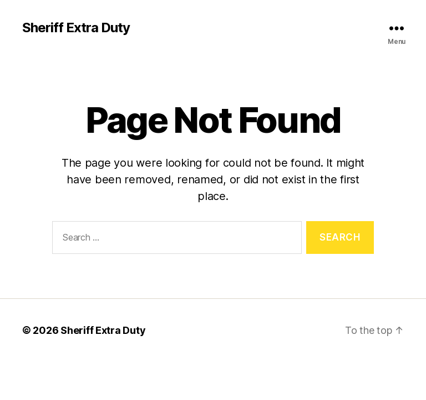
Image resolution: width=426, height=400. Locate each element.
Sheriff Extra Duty (76, 27)
